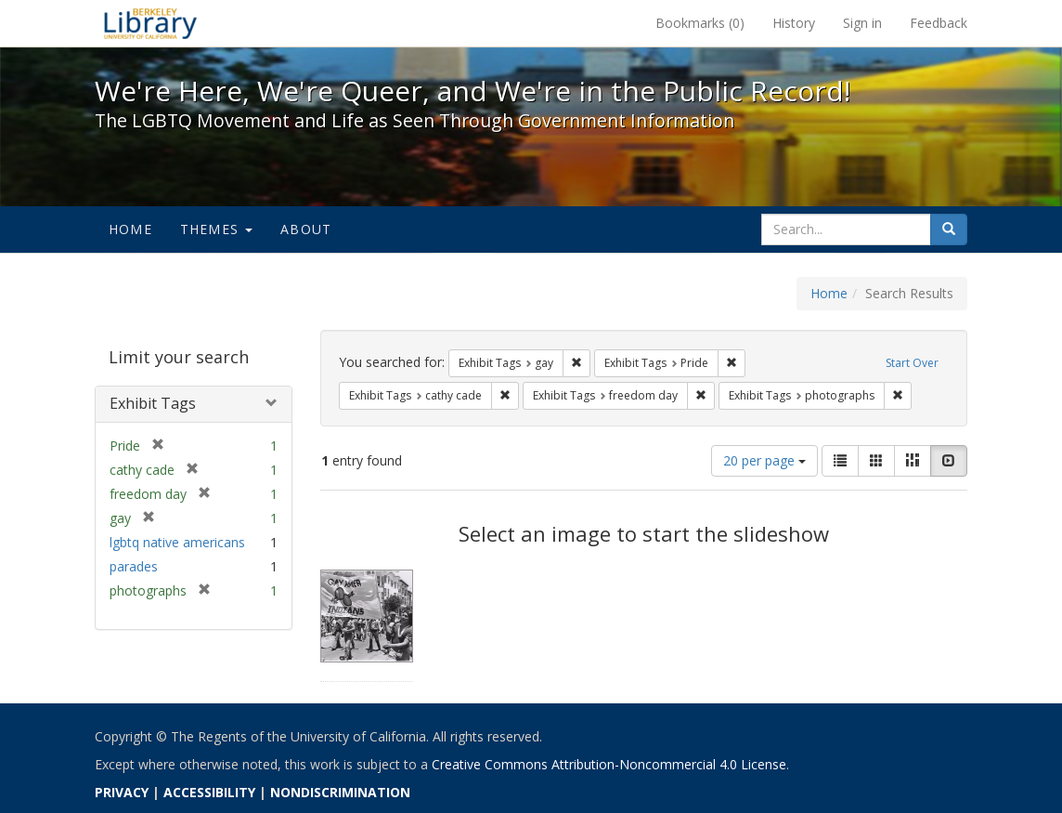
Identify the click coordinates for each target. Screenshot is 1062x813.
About (305, 229)
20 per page (764, 460)
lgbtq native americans (177, 542)
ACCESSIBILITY (209, 792)
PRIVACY (122, 792)
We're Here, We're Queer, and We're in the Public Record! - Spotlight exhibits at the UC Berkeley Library (150, 23)
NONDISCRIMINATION (340, 792)
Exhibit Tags (153, 403)
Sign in (862, 23)
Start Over (912, 363)
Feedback (938, 23)
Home (130, 229)
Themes (216, 229)
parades (134, 566)
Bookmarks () (700, 23)
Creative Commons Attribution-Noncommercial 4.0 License (609, 764)
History (793, 23)
